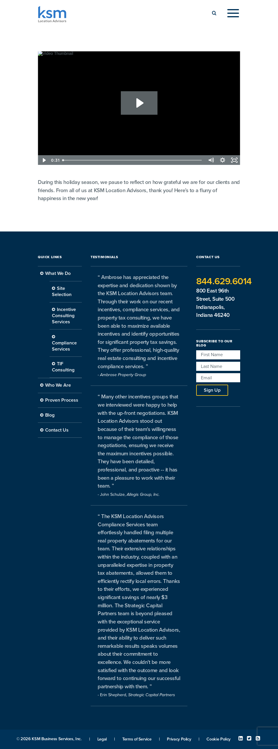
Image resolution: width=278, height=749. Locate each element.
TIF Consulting (63, 367)
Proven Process (61, 400)
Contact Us (57, 430)
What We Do (58, 273)
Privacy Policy (179, 739)
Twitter (249, 738)
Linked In (240, 738)
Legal (102, 739)
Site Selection (62, 291)
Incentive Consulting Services (64, 316)
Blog (50, 415)
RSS (258, 738)
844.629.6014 (224, 281)
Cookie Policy (218, 739)
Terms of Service (136, 739)
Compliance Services (64, 346)
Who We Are (58, 385)
